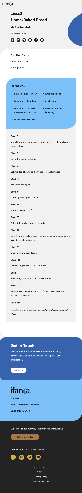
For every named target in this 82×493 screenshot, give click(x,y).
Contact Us (18, 370)
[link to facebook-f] (12, 40)
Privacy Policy (41, 476)
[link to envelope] (30, 40)
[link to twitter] (24, 40)
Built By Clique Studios (41, 468)
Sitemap (41, 472)
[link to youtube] (38, 457)
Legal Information (20, 410)
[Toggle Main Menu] (77, 4)
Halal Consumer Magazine (25, 404)
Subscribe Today (25, 436)
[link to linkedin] (18, 40)
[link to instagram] (21, 457)
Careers (15, 398)
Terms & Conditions (41, 481)
